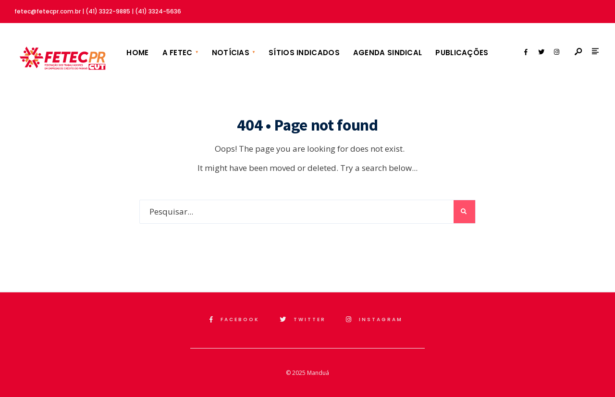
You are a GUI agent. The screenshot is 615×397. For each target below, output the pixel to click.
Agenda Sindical (387, 53)
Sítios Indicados (304, 53)
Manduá (318, 373)
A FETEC (177, 53)
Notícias (230, 53)
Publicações (461, 53)
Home (137, 53)
